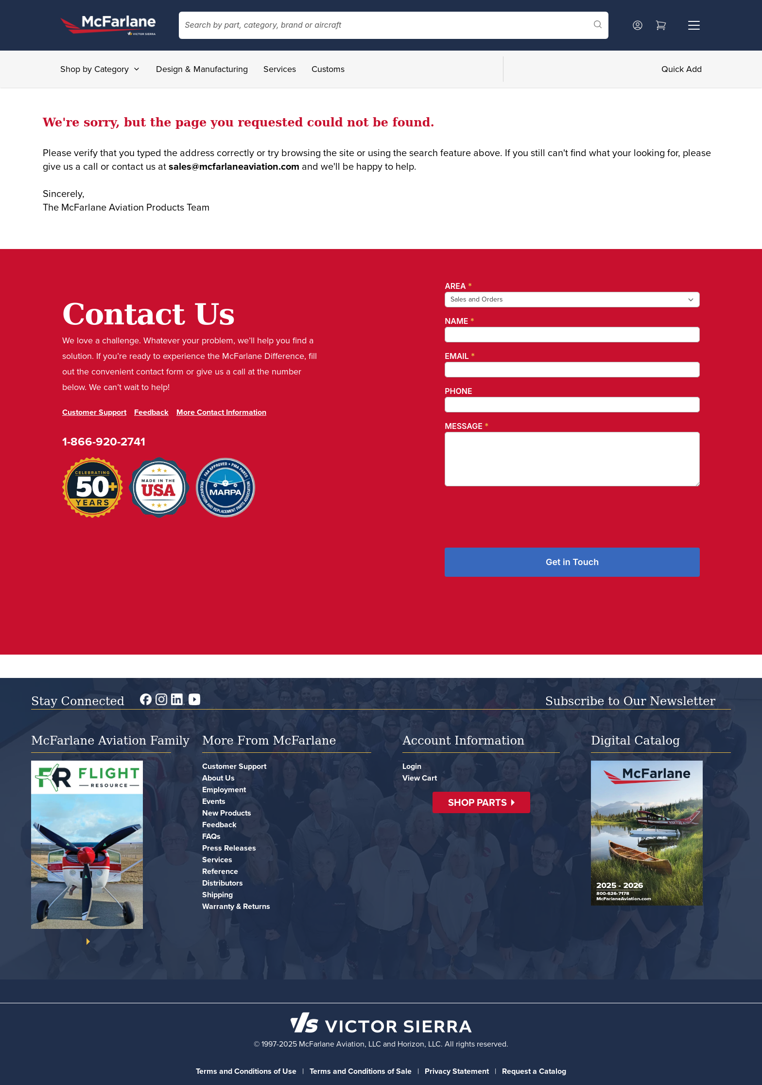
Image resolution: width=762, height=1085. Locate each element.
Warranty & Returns (236, 906)
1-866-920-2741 (103, 441)
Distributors (222, 883)
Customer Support (94, 412)
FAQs (211, 836)
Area (458, 286)
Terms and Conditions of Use (246, 1071)
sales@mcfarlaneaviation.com (234, 166)
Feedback (151, 412)
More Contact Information (221, 412)
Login (411, 766)
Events (213, 801)
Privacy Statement (457, 1071)
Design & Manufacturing (202, 69)
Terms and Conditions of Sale (361, 1071)
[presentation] (518, 513)
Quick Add (681, 69)
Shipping (217, 894)
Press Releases (229, 848)
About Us (218, 777)
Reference (220, 871)
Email (460, 356)
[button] (481, 802)
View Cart (419, 777)
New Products (226, 812)
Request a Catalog (534, 1071)
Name (459, 321)
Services (279, 69)
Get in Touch (572, 562)
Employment (224, 789)
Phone (458, 391)
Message (466, 426)
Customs (328, 69)
